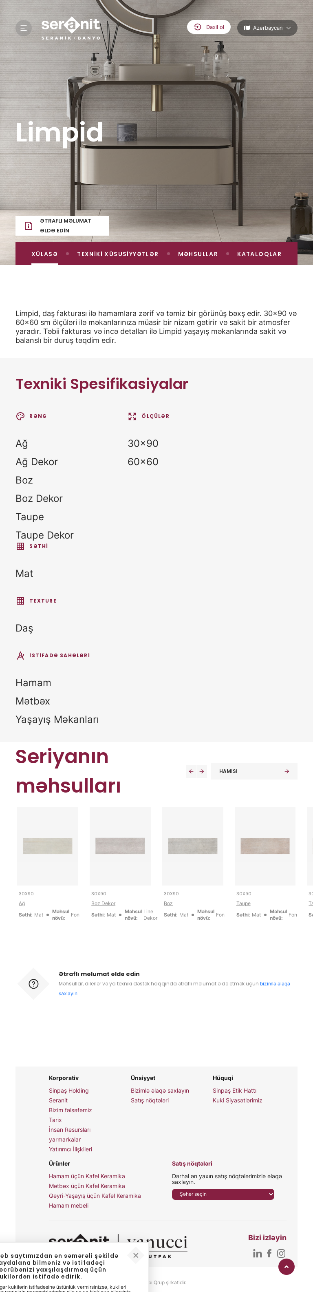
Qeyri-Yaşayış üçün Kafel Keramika (95, 1196)
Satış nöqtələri (150, 1100)
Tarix (55, 1120)
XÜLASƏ (44, 254)
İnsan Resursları (69, 1130)
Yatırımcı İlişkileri (70, 1149)
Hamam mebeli (68, 1205)
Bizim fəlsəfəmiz (70, 1110)
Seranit (58, 1100)
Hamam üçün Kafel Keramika (87, 1176)
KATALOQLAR (259, 254)
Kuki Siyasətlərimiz (237, 1100)
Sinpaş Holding (69, 1090)
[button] (191, 771)
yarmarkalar (65, 1139)
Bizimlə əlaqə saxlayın (160, 1090)
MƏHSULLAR (198, 254)
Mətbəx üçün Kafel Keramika (87, 1186)
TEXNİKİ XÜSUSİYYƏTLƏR (118, 254)
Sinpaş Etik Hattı (234, 1090)
